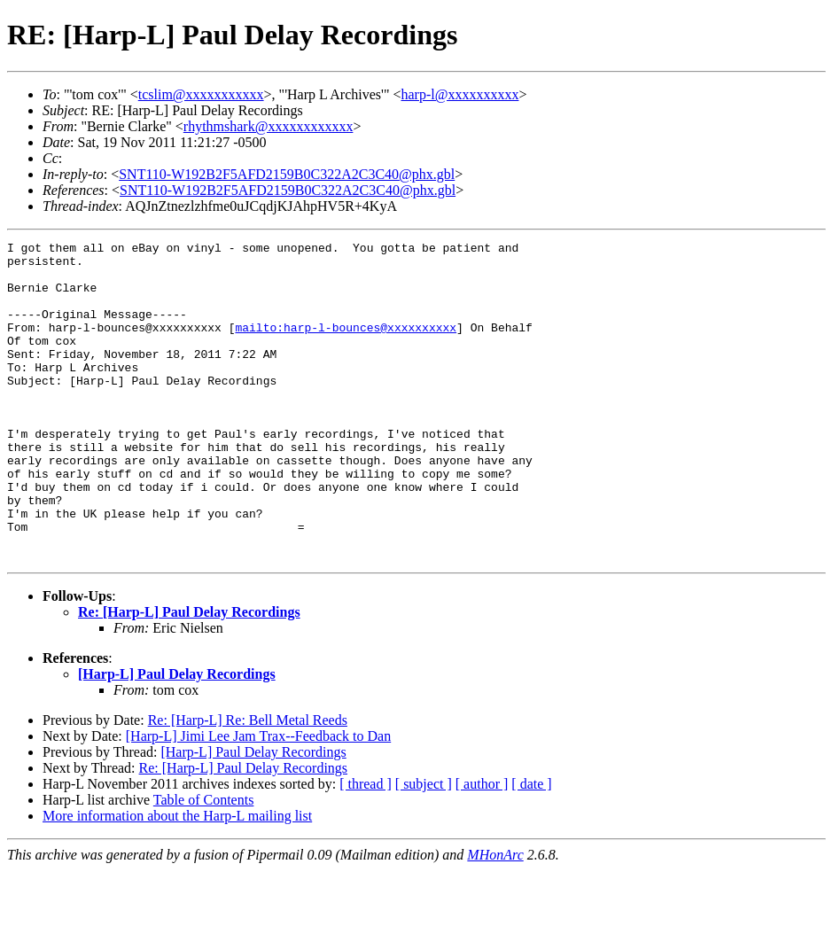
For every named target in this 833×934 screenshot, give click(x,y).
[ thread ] (365, 847)
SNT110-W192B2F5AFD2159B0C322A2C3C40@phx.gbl (287, 174)
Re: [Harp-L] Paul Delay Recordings (189, 675)
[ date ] (531, 847)
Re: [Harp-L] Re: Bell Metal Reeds (247, 783)
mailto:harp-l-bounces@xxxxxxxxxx (345, 346)
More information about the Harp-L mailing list (177, 879)
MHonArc (495, 918)
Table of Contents (203, 863)
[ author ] (482, 847)
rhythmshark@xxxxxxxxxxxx (268, 126)
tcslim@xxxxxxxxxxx (201, 94)
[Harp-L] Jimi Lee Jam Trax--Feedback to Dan (258, 799)
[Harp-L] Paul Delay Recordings (177, 737)
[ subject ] (423, 847)
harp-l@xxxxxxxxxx (460, 94)
